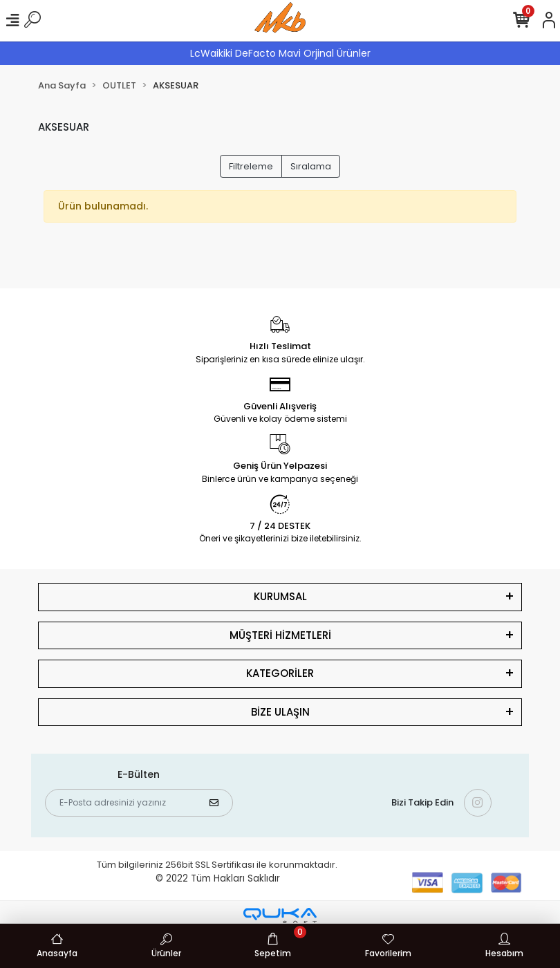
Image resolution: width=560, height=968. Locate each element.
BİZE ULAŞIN (280, 712)
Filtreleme (251, 166)
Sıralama (310, 166)
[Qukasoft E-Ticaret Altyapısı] (280, 916)
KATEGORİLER (280, 673)
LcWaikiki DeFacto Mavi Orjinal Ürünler (280, 53)
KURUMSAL (280, 596)
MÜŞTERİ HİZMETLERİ (280, 635)
